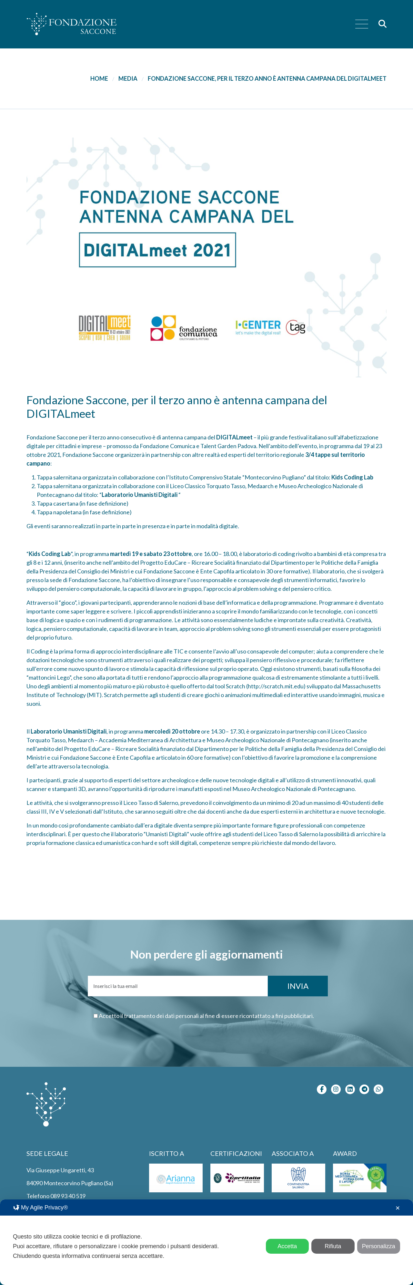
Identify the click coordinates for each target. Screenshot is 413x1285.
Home (99, 78)
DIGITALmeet (234, 437)
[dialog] (206, 1242)
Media (127, 78)
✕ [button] (397, 1208)
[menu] (361, 24)
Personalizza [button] (378, 1246)
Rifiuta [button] (333, 1246)
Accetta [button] (287, 1246)
